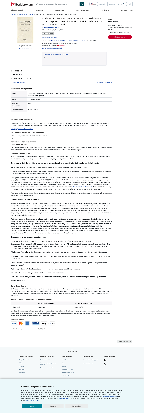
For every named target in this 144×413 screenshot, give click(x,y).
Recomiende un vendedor (47, 368)
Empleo (64, 366)
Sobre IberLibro (66, 360)
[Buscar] (82, 4)
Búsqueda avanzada (17, 10)
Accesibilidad (65, 379)
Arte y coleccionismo (82, 10)
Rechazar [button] (53, 406)
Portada (13, 14)
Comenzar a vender (127, 10)
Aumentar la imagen (25, 49)
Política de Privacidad (67, 369)
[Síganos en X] (105, 364)
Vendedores (105, 10)
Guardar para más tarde (49, 37)
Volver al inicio (72, 351)
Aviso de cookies (66, 375)
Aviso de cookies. (64, 398)
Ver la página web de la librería (22, 129)
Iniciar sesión (102, 4)
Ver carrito (22, 372)
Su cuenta (112, 4)
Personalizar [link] (76, 406)
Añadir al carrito (120, 37)
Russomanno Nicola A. (26, 14)
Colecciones (39, 10)
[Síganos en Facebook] (105, 360)
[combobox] (57, 4)
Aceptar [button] (32, 406)
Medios (63, 363)
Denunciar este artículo (104, 82)
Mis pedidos (22, 369)
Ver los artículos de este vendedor (52, 48)
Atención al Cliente (88, 363)
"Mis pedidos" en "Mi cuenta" (82, 187)
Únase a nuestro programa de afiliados (48, 363)
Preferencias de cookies (109, 396)
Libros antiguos (59, 10)
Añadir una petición (124, 341)
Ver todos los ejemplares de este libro (56, 54)
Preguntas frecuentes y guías (90, 360)
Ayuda (129, 4)
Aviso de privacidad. (32, 400)
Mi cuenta (21, 366)
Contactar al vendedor (19, 82)
